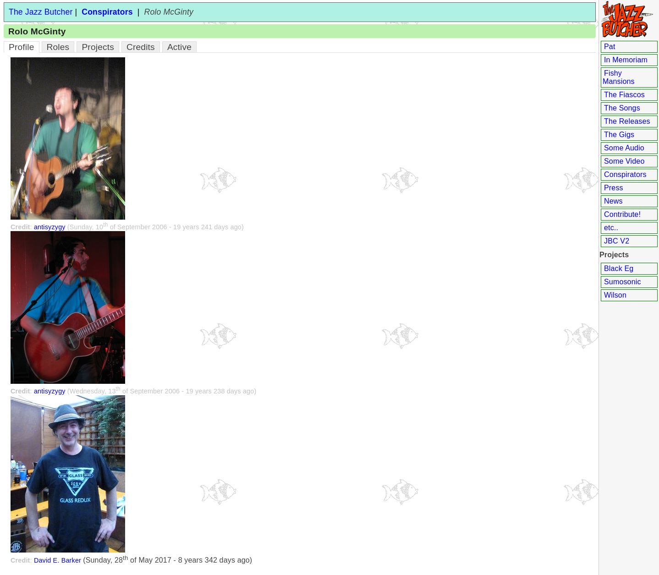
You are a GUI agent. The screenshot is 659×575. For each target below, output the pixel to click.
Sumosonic (622, 282)
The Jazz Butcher (40, 12)
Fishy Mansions (619, 77)
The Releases (627, 121)
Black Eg (618, 268)
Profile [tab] (21, 47)
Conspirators (625, 174)
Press (613, 188)
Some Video (624, 161)
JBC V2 (616, 241)
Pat (609, 46)
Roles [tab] (58, 47)
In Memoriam (626, 60)
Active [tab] (179, 47)
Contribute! (622, 214)
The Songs (622, 108)
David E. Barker (57, 560)
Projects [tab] (98, 47)
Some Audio (624, 148)
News (613, 201)
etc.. (611, 228)
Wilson (615, 295)
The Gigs (619, 134)
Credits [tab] (140, 47)
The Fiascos (624, 95)
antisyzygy (50, 227)
